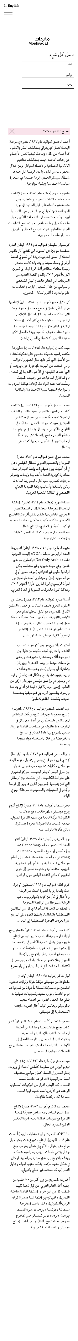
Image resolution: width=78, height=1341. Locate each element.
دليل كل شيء (61, 54)
